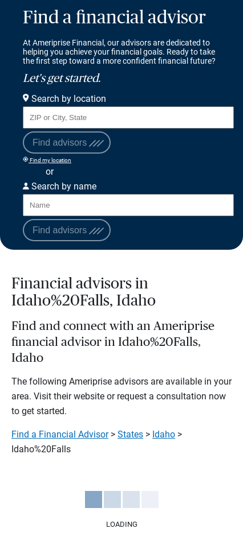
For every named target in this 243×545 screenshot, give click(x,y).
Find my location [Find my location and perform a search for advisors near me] (47, 159)
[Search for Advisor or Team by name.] (128, 205)
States (130, 434)
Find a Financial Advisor (59, 434)
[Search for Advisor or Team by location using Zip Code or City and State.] (128, 117)
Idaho (163, 434)
